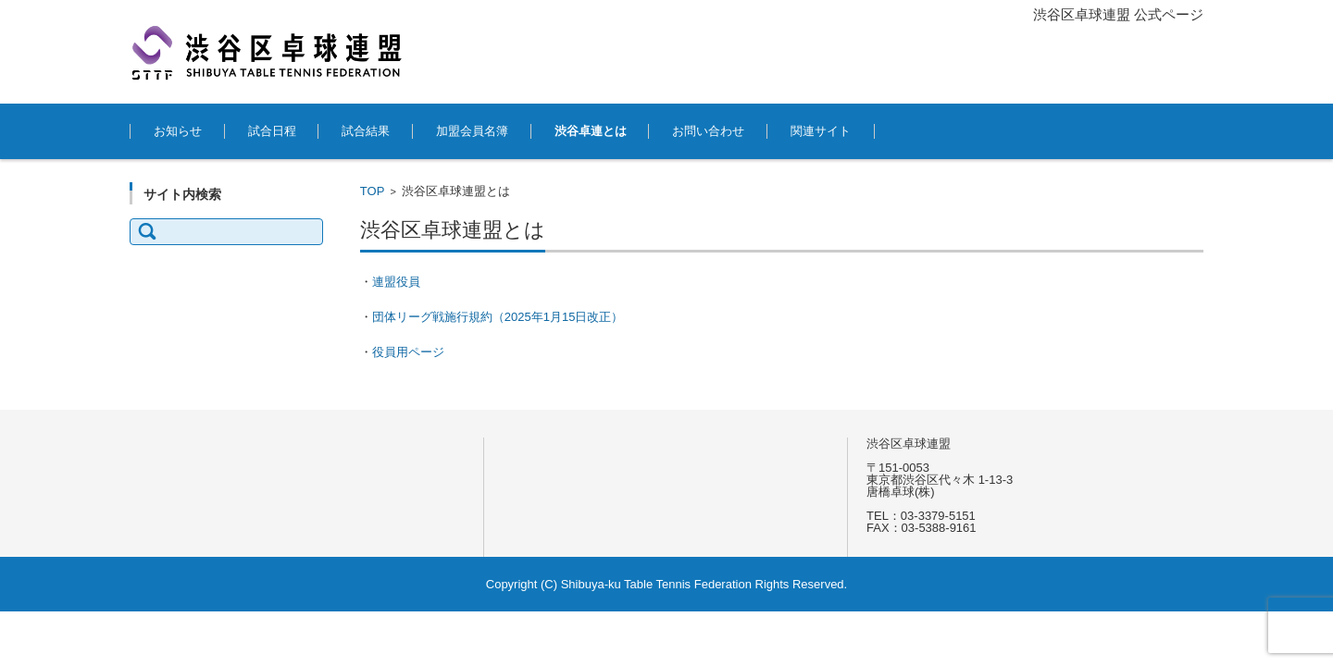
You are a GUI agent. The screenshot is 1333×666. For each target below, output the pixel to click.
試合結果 (366, 131)
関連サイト (821, 131)
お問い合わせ (708, 131)
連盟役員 (396, 282)
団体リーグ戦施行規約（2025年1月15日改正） (498, 317)
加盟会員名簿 (472, 131)
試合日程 (272, 131)
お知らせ (178, 131)
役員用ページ (408, 352)
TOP (372, 191)
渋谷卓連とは (590, 131)
